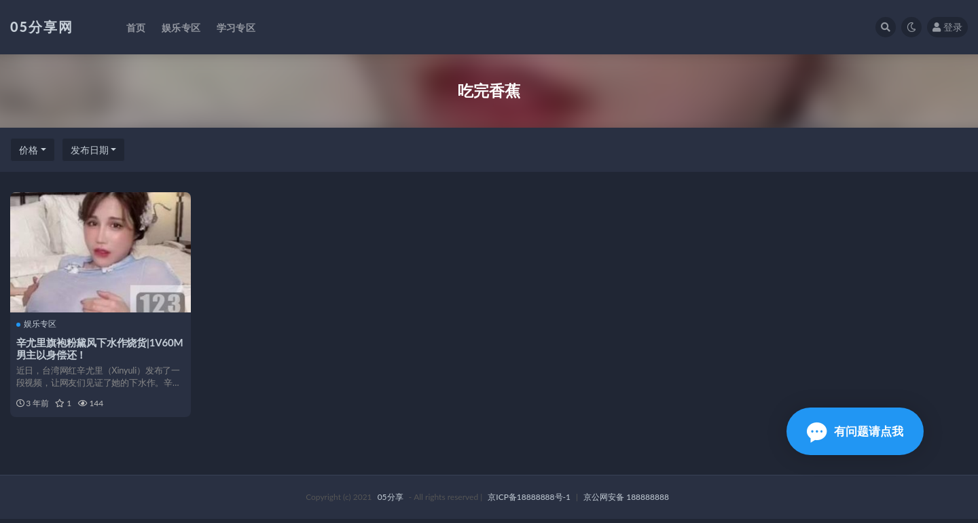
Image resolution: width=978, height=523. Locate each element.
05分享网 (41, 26)
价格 (28, 150)
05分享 (390, 501)
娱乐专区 (37, 324)
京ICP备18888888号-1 (529, 501)
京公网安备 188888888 (626, 501)
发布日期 (90, 150)
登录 (947, 27)
